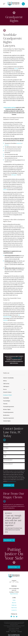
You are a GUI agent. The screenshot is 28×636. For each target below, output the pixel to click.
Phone (5, 451)
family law (5, 320)
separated (19, 143)
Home (14, 600)
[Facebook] (11, 616)
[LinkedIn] (14, 616)
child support (14, 174)
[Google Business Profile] (16, 616)
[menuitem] (14, 377)
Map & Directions (14, 593)
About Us (14, 602)
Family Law (14, 605)
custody (16, 68)
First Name (6, 444)
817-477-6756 (14, 582)
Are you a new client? (8, 459)
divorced (6, 145)
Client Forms (14, 607)
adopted (5, 189)
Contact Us (14, 610)
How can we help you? (8, 463)
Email (5, 455)
